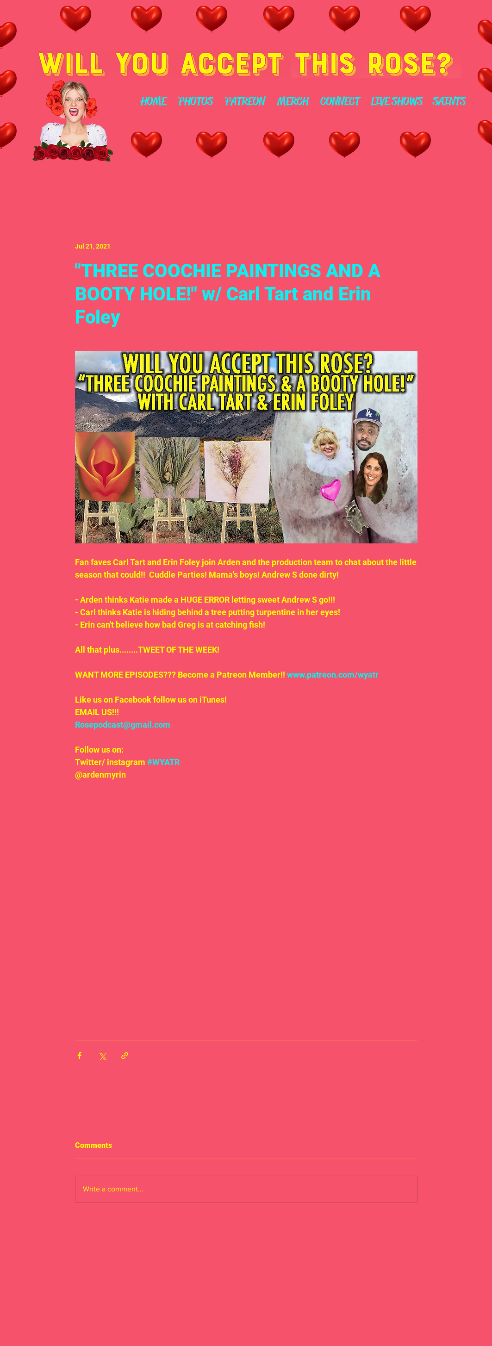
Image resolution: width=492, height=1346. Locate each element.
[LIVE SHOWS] (397, 102)
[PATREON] (245, 102)
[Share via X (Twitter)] (102, 1055)
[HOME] (154, 102)
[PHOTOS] (196, 102)
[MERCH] (293, 102)
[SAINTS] (449, 102)
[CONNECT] (340, 102)
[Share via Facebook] (79, 1055)
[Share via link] (124, 1055)
